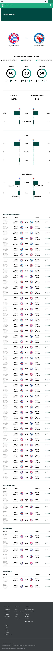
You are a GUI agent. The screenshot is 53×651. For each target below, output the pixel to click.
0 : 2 (26, 227)
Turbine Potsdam (37, 222)
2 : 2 (26, 292)
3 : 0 (26, 260)
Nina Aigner (15, 196)
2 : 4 (26, 506)
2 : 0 (26, 222)
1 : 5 (26, 265)
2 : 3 (26, 254)
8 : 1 (26, 445)
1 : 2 (26, 303)
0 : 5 (26, 423)
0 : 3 (26, 238)
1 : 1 (26, 249)
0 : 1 (26, 325)
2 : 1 (26, 347)
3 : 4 (26, 428)
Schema (47, 222)
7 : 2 (26, 396)
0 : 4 (26, 298)
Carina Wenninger (14, 186)
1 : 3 (26, 434)
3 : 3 (26, 379)
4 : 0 (26, 461)
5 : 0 (26, 244)
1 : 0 (26, 320)
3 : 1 (26, 271)
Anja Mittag (37, 196)
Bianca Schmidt (38, 186)
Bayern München (15, 222)
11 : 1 (26, 233)
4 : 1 (26, 472)
